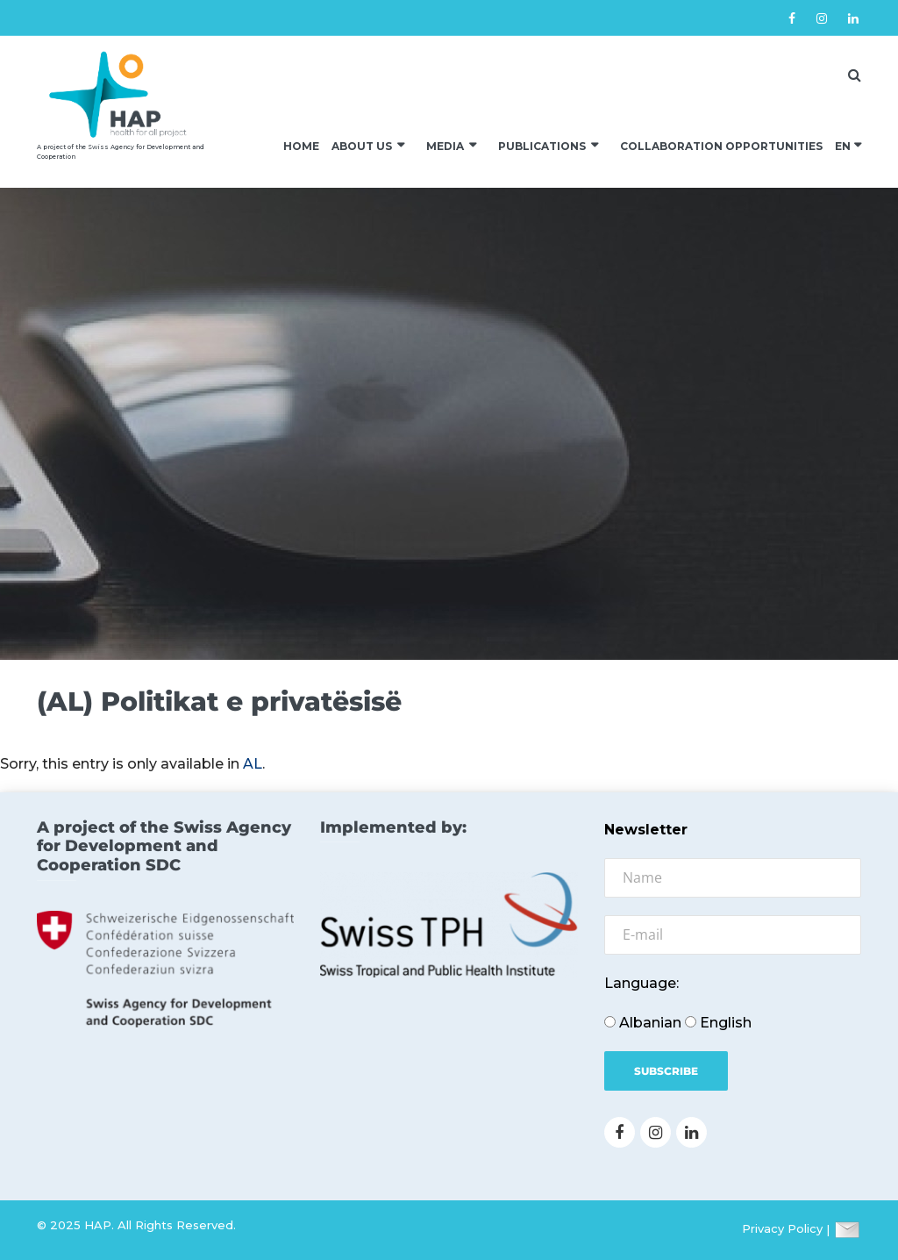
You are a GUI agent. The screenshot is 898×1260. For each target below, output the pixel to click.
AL (252, 763)
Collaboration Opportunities (721, 146)
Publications (542, 146)
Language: (641, 983)
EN (843, 146)
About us (361, 146)
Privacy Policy (782, 1229)
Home (301, 146)
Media (445, 146)
